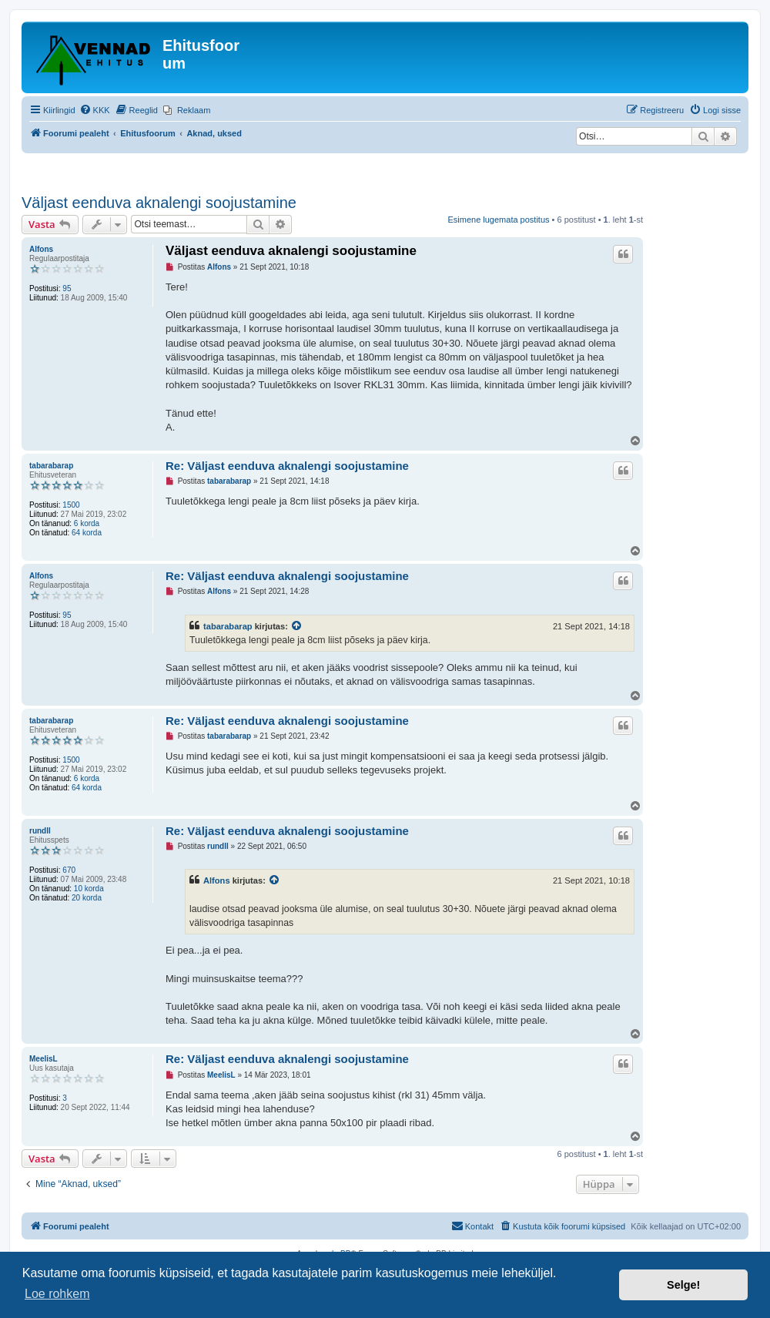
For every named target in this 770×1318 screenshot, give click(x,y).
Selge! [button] (683, 1285)
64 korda (87, 532)
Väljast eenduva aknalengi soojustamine (159, 202)
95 (66, 288)
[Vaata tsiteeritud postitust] (297, 626)
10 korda (89, 888)
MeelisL (43, 1059)
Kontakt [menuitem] (472, 1225)
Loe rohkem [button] (57, 1293)
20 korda (87, 898)
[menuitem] (94, 110)
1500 (70, 505)
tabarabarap (51, 465)
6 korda (86, 523)
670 (68, 870)
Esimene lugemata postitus (498, 219)
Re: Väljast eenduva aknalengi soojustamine (287, 465)
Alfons (41, 249)
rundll (40, 831)
